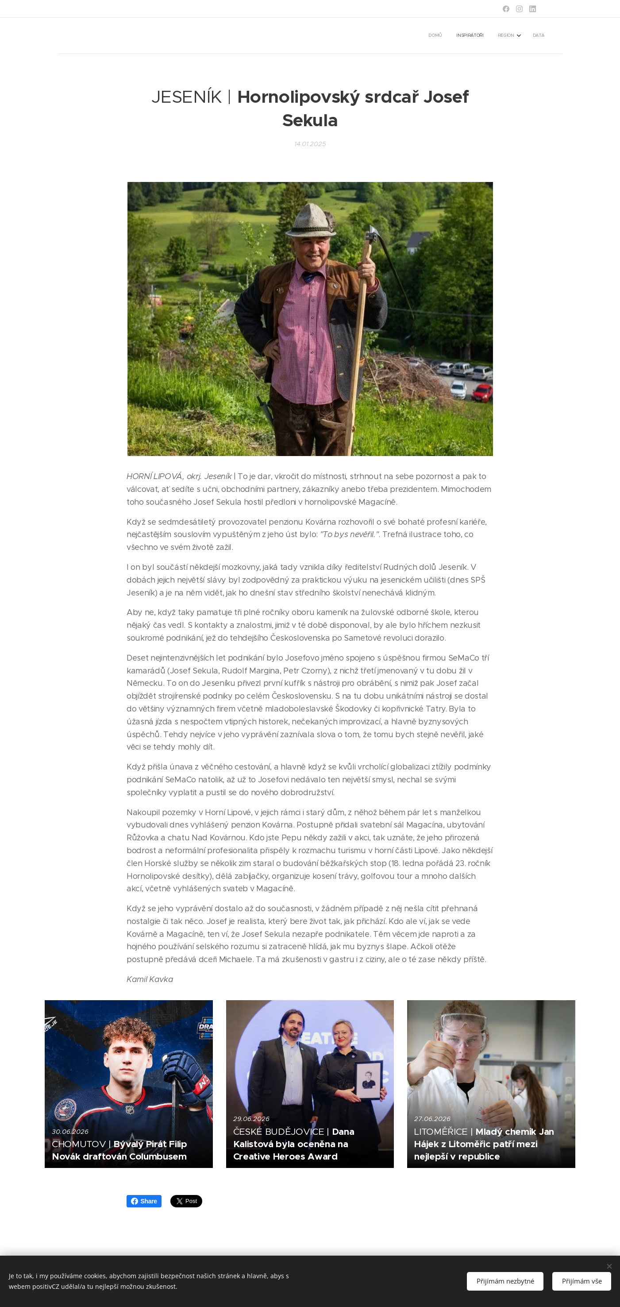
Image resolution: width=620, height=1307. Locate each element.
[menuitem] (500, 36)
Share (144, 1201)
